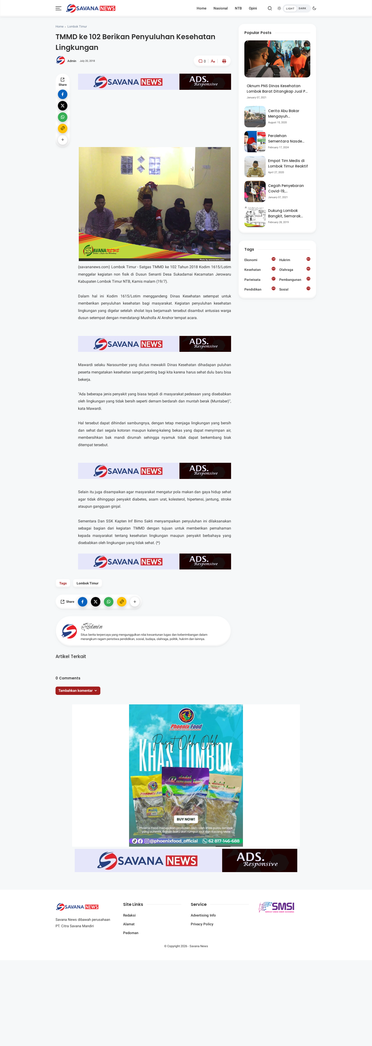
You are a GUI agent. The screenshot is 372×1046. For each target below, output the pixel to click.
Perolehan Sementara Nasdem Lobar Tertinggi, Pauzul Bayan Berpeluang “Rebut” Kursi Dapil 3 (287, 138)
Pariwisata (259, 279)
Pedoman (130, 933)
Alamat (129, 924)
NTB (238, 8)
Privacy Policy (202, 924)
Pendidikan (259, 289)
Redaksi (129, 915)
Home (201, 8)
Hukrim (294, 259)
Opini (253, 8)
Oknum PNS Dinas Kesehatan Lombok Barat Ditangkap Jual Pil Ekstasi (277, 88)
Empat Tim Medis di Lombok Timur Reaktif (288, 163)
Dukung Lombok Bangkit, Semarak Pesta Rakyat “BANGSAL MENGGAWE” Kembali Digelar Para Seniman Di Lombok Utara (287, 213)
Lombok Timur (77, 26)
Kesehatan (259, 269)
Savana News (199, 946)
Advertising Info (203, 915)
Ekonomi (259, 259)
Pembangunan (294, 279)
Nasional (221, 8)
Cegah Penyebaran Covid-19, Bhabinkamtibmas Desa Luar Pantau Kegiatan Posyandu (286, 188)
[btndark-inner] (297, 8)
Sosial (294, 289)
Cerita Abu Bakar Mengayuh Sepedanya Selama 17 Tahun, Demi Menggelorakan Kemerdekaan (286, 113)
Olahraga (294, 269)
